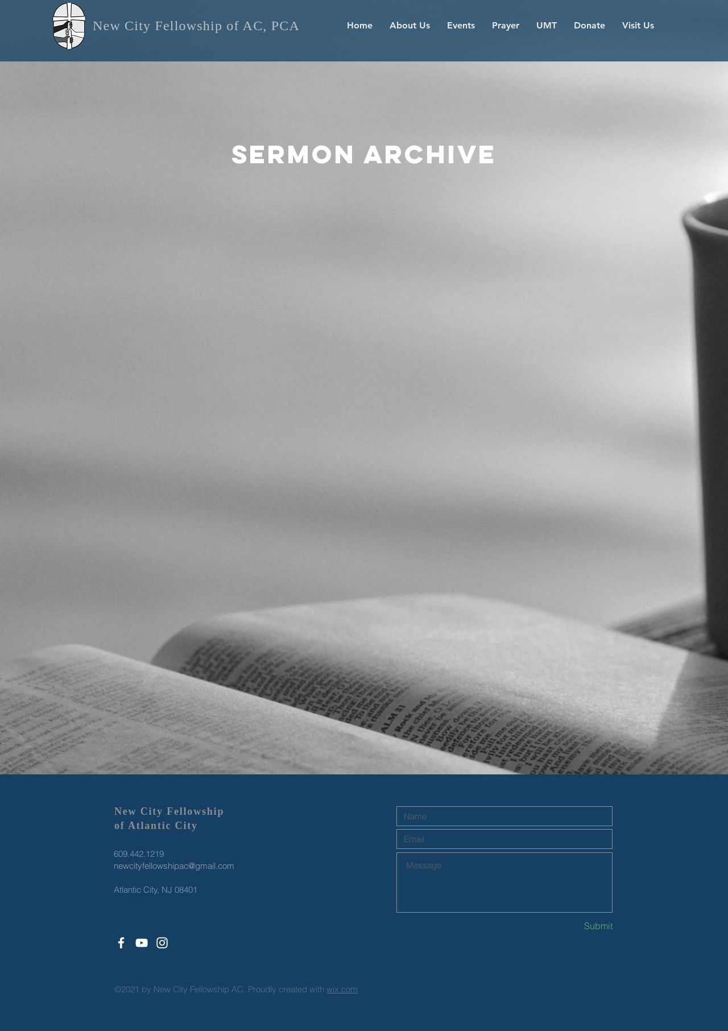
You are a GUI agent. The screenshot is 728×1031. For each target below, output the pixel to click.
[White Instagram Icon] (162, 942)
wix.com (342, 989)
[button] (410, 25)
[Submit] (572, 926)
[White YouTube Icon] (141, 942)
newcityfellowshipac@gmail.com (174, 865)
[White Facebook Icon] (121, 942)
